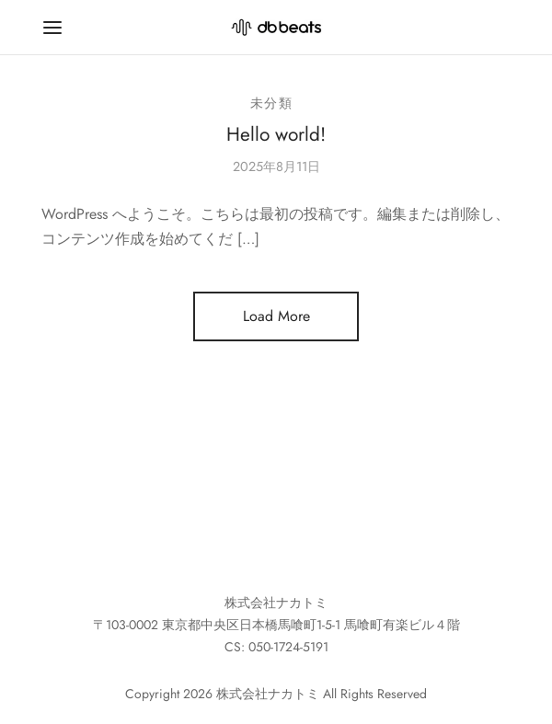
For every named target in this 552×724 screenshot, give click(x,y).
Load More (276, 316)
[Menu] (52, 27)
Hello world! (276, 134)
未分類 (271, 103)
